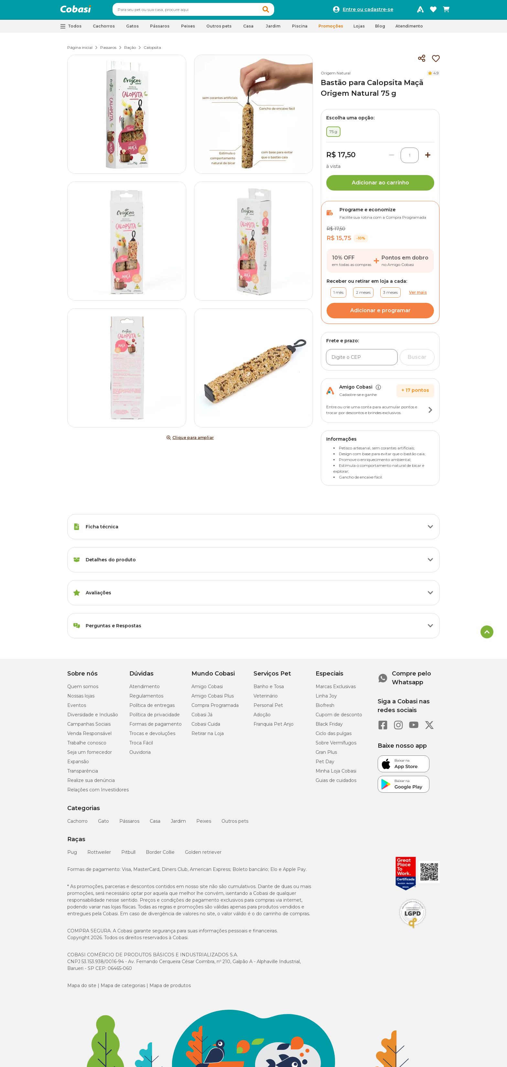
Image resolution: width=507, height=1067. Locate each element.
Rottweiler (99, 855)
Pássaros (129, 824)
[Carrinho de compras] (446, 11)
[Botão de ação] (430, 413)
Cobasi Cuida (205, 727)
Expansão (78, 764)
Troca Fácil (141, 746)
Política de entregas (152, 708)
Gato (103, 824)
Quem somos (82, 689)
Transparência (82, 774)
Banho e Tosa (268, 689)
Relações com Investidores (98, 793)
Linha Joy (326, 699)
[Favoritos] (433, 11)
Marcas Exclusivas (336, 689)
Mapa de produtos (170, 988)
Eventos (76, 708)
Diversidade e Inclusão (92, 717)
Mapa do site (81, 988)
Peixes (203, 824)
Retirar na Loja (207, 736)
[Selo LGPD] (412, 931)
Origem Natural (336, 75)
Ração (130, 50)
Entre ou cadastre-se (368, 11)
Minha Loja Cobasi (336, 774)
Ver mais (418, 295)
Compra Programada (215, 708)
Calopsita (152, 50)
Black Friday (329, 727)
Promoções (330, 29)
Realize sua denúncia (91, 783)
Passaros (108, 50)
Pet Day (325, 764)
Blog (380, 29)
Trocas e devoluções (152, 736)
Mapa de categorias (123, 988)
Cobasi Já (201, 717)
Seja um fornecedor (89, 755)
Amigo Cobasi (207, 689)
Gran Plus (326, 755)
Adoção (262, 717)
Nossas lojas (80, 699)
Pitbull (128, 855)
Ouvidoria (140, 755)
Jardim (178, 824)
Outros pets (234, 824)
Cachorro (77, 824)
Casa (155, 824)
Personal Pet (268, 708)
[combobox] (205, 11)
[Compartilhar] (422, 61)
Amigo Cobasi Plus (212, 699)
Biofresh (325, 708)
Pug (72, 855)
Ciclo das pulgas (333, 736)
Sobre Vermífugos (336, 746)
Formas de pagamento (155, 727)
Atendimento (409, 29)
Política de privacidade (154, 717)
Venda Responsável (89, 736)
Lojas (359, 29)
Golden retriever (203, 855)
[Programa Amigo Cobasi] (420, 11)
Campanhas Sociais (89, 727)
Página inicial (79, 50)
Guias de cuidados (336, 783)
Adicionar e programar (380, 313)
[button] (278, 11)
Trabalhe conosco (86, 746)
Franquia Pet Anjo (273, 727)
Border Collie (160, 855)
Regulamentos (146, 699)
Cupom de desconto (339, 717)
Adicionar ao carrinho (380, 185)
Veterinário (265, 699)
